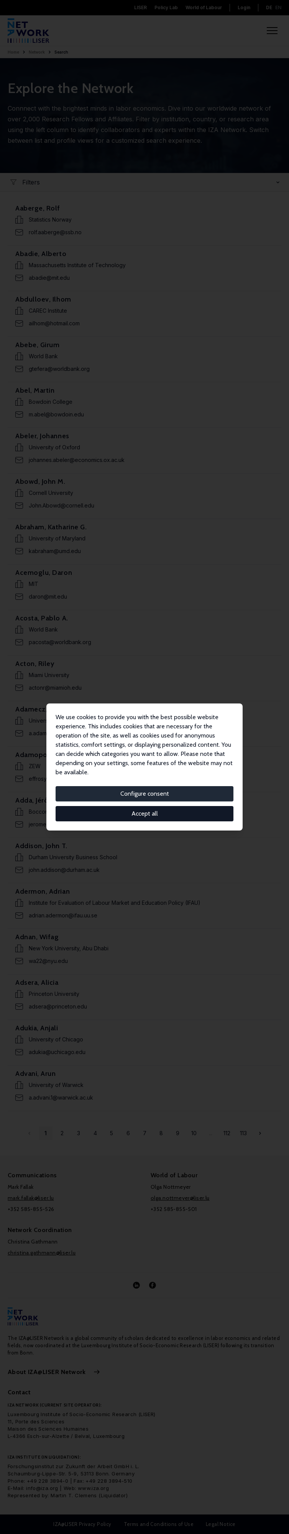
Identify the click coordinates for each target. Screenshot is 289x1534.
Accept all (144, 813)
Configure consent (144, 793)
